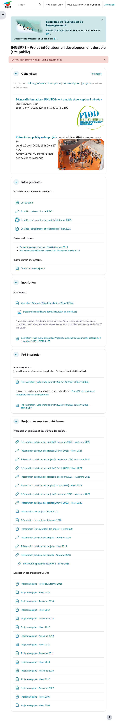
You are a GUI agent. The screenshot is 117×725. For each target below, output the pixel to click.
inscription (54, 83)
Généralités (29, 73)
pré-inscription (71, 83)
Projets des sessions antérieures (42, 421)
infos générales (37, 83)
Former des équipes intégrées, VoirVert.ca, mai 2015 (44, 247)
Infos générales (31, 182)
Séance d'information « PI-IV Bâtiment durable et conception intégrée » (59, 99)
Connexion (109, 4)
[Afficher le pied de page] (109, 717)
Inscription (28, 282)
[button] (40, 4)
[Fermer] (102, 19)
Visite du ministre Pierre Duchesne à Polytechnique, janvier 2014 (50, 250)
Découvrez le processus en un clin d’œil (35, 38)
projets (86, 83)
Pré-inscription (31, 354)
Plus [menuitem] (21, 4)
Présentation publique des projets (36, 137)
